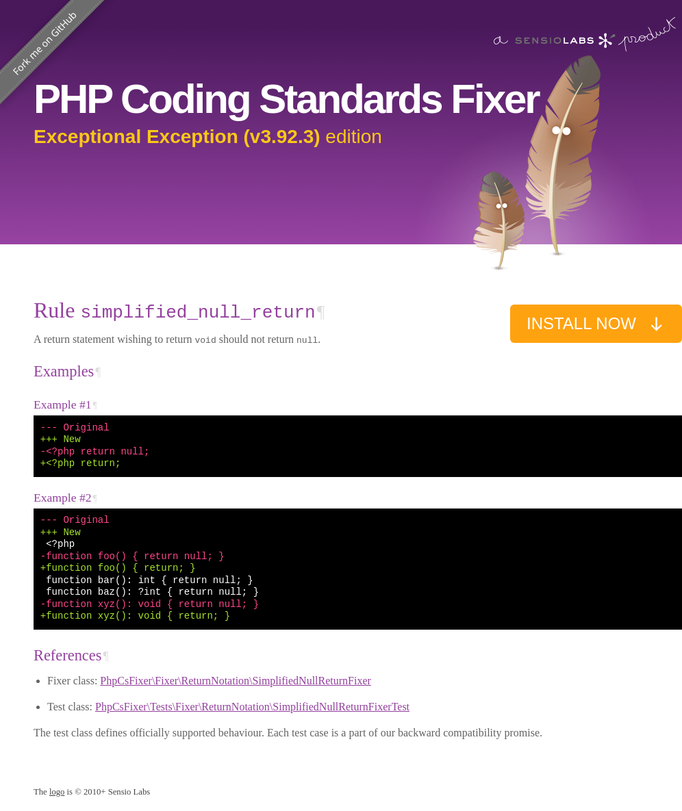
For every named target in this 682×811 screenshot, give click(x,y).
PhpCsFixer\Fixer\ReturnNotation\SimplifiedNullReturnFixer (235, 680)
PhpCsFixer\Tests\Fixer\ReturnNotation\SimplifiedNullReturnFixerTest (252, 706)
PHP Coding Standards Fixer (286, 99)
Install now (596, 323)
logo (57, 792)
